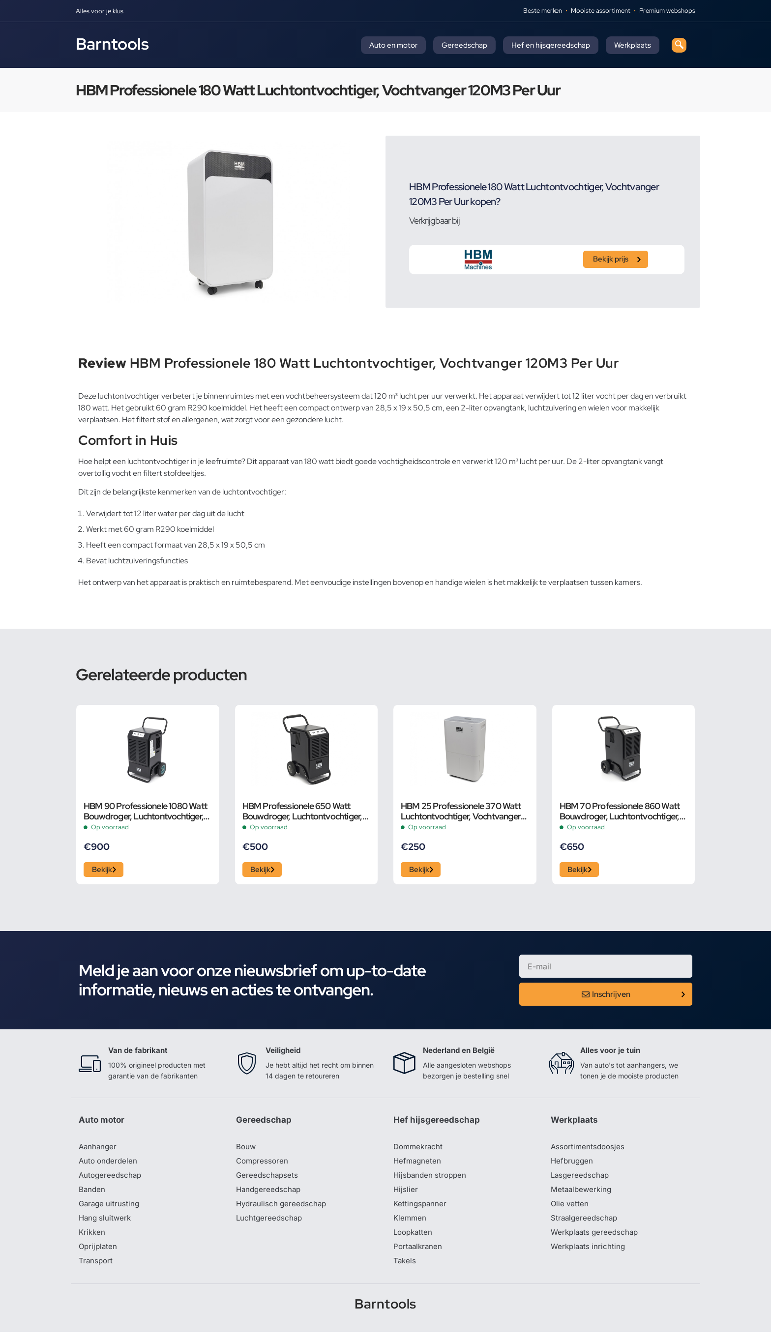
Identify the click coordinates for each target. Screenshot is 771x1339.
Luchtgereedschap (270, 1223)
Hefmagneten (418, 1164)
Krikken (93, 1238)
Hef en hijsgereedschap (550, 45)
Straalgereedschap (585, 1223)
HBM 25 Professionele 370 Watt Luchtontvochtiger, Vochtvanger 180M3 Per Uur (461, 811)
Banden (92, 1193)
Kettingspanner (420, 1208)
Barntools (112, 44)
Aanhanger (99, 1149)
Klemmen (410, 1223)
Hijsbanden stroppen (431, 1179)
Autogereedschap (111, 1179)
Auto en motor (393, 45)
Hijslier (405, 1193)
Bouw (246, 1149)
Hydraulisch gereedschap (283, 1208)
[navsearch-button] (679, 45)
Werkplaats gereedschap (597, 1238)
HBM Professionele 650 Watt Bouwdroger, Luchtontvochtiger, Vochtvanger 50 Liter (302, 811)
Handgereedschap (270, 1193)
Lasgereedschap (581, 1179)
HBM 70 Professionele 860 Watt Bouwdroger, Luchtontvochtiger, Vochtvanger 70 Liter (620, 811)
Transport (96, 1267)
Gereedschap (464, 45)
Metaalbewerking (582, 1193)
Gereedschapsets (268, 1179)
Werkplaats (632, 45)
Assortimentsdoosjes (589, 1149)
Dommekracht (419, 1149)
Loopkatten (414, 1238)
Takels (405, 1267)
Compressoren (263, 1164)
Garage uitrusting (110, 1208)
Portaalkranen (419, 1252)
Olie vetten (570, 1208)
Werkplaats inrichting (589, 1252)
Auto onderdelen (109, 1164)
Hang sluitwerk (106, 1223)
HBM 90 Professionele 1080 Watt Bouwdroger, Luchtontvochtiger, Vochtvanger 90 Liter (145, 811)
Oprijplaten (99, 1252)
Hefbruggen (573, 1164)
